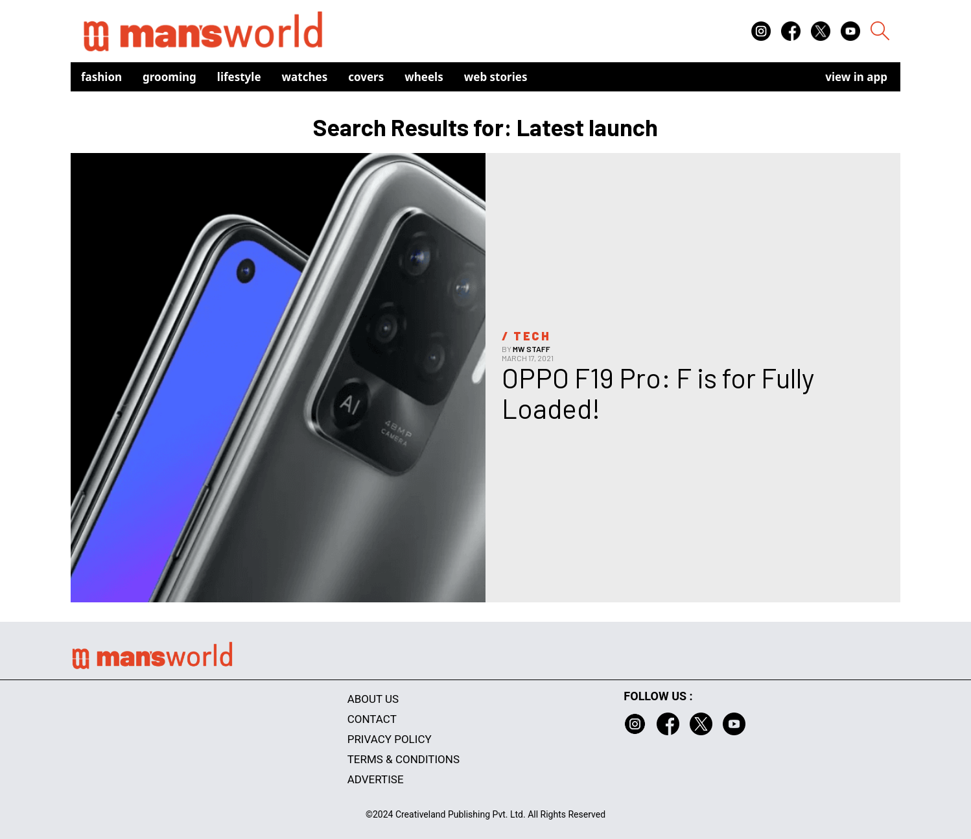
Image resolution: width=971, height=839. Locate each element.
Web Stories (496, 76)
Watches (305, 76)
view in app (856, 76)
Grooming (169, 76)
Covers (366, 76)
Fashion (101, 76)
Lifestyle (239, 76)
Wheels (423, 76)
